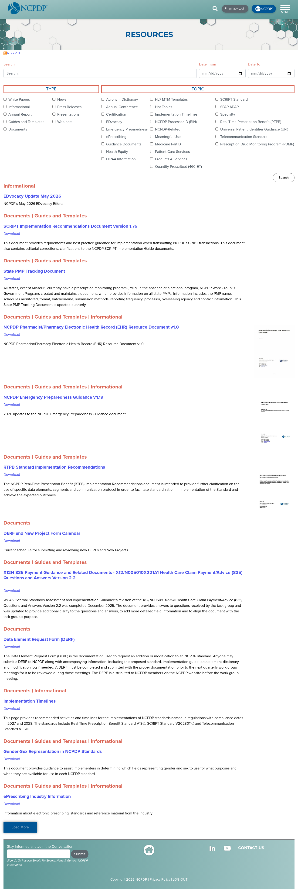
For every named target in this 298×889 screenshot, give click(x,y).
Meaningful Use (168, 136)
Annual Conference (122, 107)
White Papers (19, 99)
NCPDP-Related (167, 129)
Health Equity (117, 151)
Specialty (227, 114)
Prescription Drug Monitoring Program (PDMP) (257, 144)
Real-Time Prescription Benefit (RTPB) (250, 122)
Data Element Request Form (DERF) (39, 639)
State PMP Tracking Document (34, 271)
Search (9, 64)
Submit (79, 854)
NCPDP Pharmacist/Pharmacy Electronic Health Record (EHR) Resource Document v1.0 (91, 327)
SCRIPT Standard (234, 99)
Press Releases (69, 107)
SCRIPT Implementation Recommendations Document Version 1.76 (70, 226)
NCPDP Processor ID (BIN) (176, 122)
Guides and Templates (26, 122)
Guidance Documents (123, 144)
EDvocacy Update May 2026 (32, 196)
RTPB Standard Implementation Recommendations (54, 467)
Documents (17, 129)
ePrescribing (116, 136)
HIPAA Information (121, 159)
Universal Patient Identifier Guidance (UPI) (254, 129)
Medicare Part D (168, 144)
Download (11, 233)
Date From (207, 64)
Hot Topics (163, 107)
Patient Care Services (172, 151)
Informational (19, 107)
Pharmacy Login (235, 8)
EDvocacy (114, 122)
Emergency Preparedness (127, 129)
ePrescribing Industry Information (37, 796)
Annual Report (20, 114)
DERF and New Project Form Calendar (41, 533)
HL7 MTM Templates (171, 99)
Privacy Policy (160, 879)
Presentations (68, 114)
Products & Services (171, 159)
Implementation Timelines (176, 114)
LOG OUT (180, 879)
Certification (116, 114)
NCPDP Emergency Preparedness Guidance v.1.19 (53, 397)
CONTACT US (251, 847)
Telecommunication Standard (244, 136)
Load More (20, 827)
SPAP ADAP (229, 107)
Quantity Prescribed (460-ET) (178, 166)
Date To (254, 64)
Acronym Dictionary (122, 99)
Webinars (64, 122)
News (61, 99)
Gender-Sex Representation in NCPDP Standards (52, 751)
